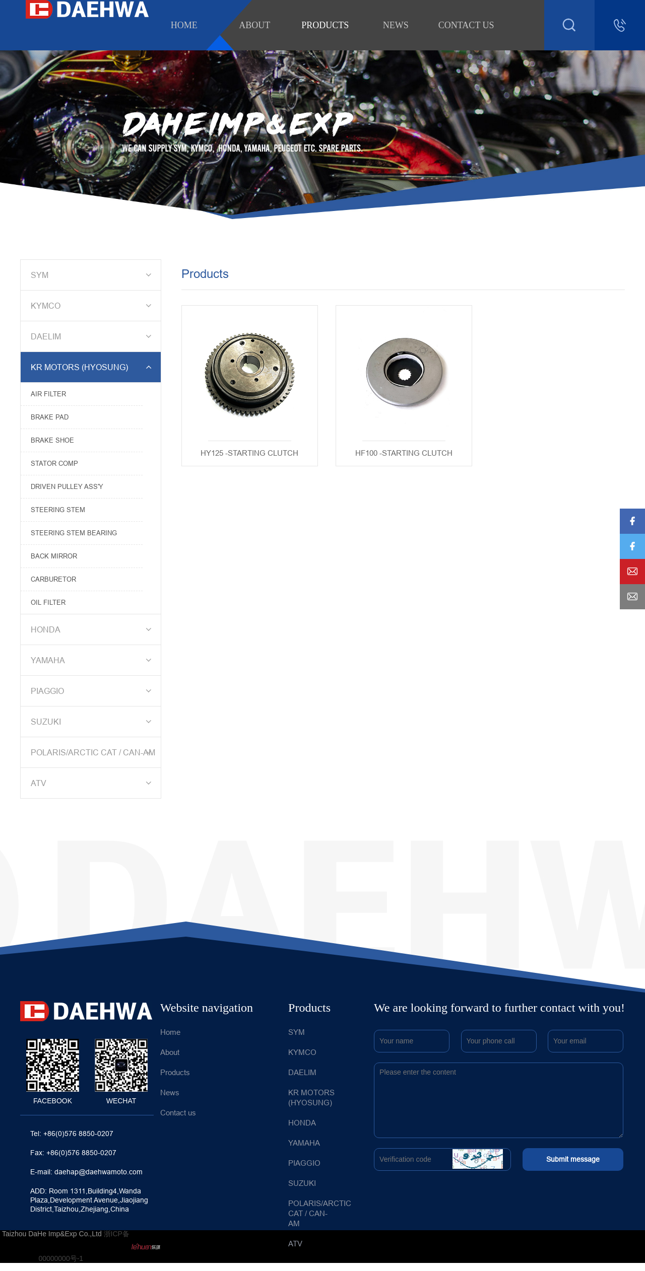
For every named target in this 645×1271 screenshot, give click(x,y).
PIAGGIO (93, 691)
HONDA (93, 629)
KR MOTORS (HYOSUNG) (93, 367)
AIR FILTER (48, 394)
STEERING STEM (58, 510)
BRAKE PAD (50, 417)
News (396, 25)
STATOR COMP (54, 463)
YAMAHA (93, 660)
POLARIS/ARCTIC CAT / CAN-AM (93, 752)
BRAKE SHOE (52, 440)
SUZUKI (93, 722)
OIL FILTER (48, 602)
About (254, 25)
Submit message (573, 1159)
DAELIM (93, 336)
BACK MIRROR (54, 556)
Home (184, 25)
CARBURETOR (53, 579)
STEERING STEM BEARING (74, 533)
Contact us (466, 25)
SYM (93, 275)
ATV (93, 783)
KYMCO (93, 306)
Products (325, 25)
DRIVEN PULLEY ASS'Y (67, 486)
